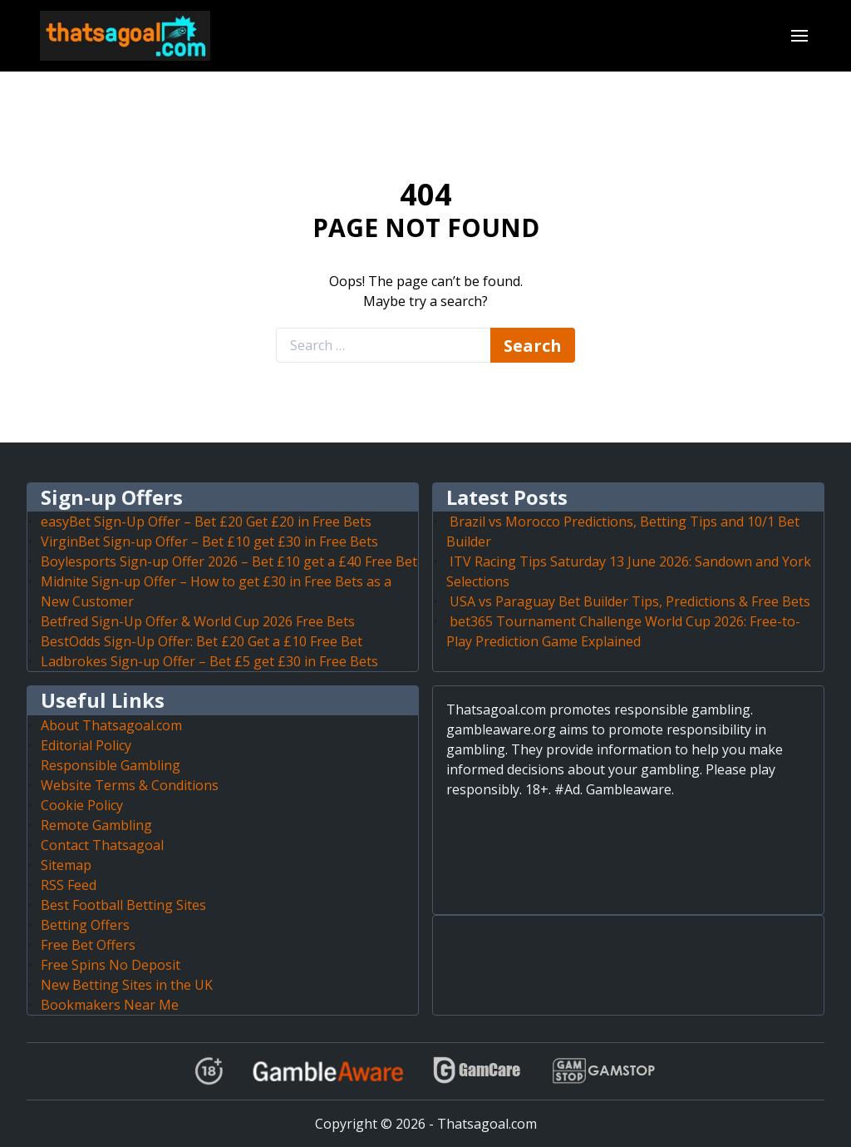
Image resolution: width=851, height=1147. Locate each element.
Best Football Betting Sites (123, 905)
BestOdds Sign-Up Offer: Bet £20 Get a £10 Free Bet (201, 641)
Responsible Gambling (110, 765)
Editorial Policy (86, 745)
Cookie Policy (82, 805)
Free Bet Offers (88, 945)
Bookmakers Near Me (110, 1005)
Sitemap (66, 865)
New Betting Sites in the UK (127, 985)
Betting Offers (85, 925)
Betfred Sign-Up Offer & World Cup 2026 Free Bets (198, 621)
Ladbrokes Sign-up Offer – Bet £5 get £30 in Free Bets (209, 661)
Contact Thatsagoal (102, 845)
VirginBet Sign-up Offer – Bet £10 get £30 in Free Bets (209, 541)
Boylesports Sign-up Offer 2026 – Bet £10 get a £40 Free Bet (229, 561)
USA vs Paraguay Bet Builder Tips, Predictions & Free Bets (630, 601)
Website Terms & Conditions (130, 785)
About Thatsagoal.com (111, 725)
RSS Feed (68, 885)
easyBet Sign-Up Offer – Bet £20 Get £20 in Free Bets (206, 521)
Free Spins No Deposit (110, 965)
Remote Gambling (96, 825)
